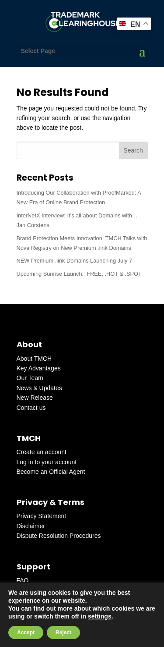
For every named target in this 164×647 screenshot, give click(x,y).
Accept (26, 632)
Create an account (41, 451)
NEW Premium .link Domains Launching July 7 (75, 260)
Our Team (30, 377)
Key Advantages (39, 368)
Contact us (31, 407)
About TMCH (34, 358)
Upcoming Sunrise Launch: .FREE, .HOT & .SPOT (79, 273)
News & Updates (39, 387)
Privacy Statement (41, 515)
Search (133, 150)
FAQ (23, 580)
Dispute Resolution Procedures (59, 535)
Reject (63, 632)
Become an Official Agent (51, 471)
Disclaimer (31, 526)
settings (100, 616)
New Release (35, 397)
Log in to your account (47, 462)
